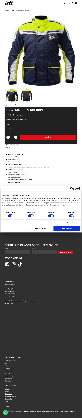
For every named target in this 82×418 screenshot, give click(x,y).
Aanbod (7, 10)
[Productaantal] (12, 137)
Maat (9, 124)
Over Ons (7, 401)
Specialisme (72, 411)
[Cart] (72, 3)
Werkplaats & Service (11, 396)
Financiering (8, 399)
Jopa (13, 10)
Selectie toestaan (40, 228)
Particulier (8, 381)
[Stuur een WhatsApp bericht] (5, 412)
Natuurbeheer (9, 368)
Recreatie (7, 373)
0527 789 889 (9, 303)
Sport (6, 363)
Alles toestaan (67, 228)
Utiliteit (7, 365)
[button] (76, 3)
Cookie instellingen (47, 411)
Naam (7, 248)
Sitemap (55, 411)
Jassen (13, 144)
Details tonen (71, 223)
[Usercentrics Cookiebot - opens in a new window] (71, 188)
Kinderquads (8, 378)
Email (34, 248)
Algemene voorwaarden (30, 411)
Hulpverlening (9, 376)
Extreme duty (9, 370)
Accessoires (8, 394)
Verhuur (7, 389)
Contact (7, 406)
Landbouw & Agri (10, 360)
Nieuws (7, 404)
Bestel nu (48, 137)
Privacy (39, 411)
